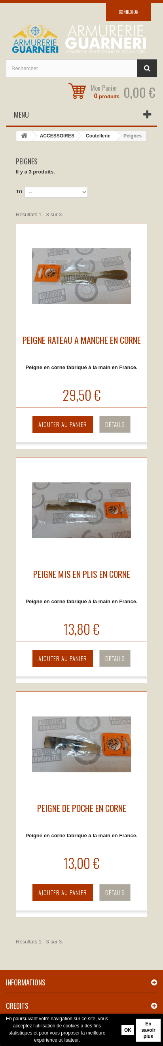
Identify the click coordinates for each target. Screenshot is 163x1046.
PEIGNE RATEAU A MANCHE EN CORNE (82, 340)
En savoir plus (148, 1030)
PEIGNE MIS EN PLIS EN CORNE (81, 574)
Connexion (128, 12)
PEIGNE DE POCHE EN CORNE (81, 808)
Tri (19, 191)
